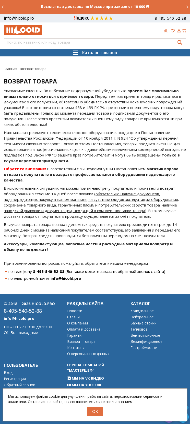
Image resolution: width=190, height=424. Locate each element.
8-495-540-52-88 (170, 18)
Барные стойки (143, 323)
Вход (8, 372)
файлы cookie (48, 396)
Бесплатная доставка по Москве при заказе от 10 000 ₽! (95, 6)
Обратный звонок (19, 385)
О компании (77, 323)
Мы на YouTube (84, 384)
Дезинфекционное (146, 341)
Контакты (75, 347)
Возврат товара (81, 341)
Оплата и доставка (83, 329)
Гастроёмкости (143, 347)
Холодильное (142, 311)
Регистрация (15, 379)
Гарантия (75, 335)
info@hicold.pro (19, 18)
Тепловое (139, 329)
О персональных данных (88, 354)
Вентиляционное (145, 335)
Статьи (73, 317)
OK (95, 411)
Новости (74, 311)
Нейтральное (142, 317)
